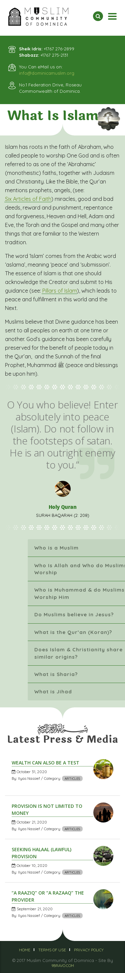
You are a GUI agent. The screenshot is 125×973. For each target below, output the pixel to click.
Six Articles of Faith (28, 199)
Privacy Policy (89, 949)
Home (24, 949)
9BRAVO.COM (62, 965)
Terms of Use (52, 949)
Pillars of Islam (59, 290)
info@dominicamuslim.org (46, 73)
